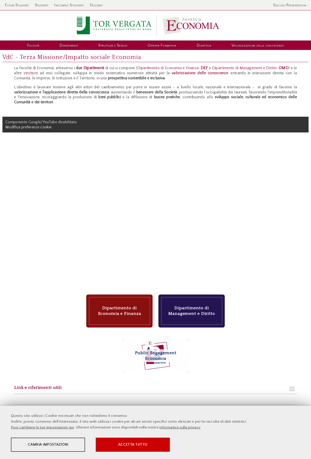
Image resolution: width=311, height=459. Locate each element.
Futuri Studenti (17, 5)
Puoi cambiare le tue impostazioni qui (42, 427)
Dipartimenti (94, 68)
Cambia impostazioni (49, 445)
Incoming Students (69, 5)
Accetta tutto (136, 445)
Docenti (96, 5)
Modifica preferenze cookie (28, 127)
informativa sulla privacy (179, 427)
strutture (31, 73)
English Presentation (289, 5)
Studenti (41, 5)
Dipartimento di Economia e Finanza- (172, 68)
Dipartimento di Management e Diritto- (250, 68)
